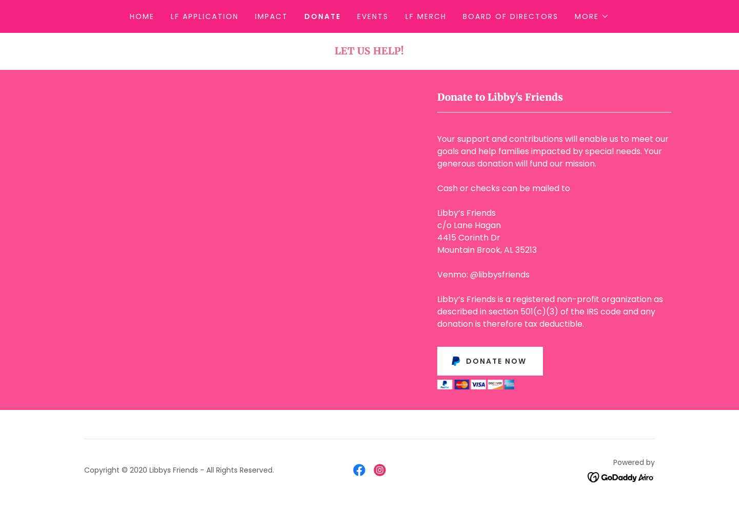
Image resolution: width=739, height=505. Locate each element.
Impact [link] (271, 16)
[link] (359, 470)
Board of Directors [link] (510, 16)
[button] (592, 16)
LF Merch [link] (425, 16)
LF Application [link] (205, 16)
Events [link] (372, 16)
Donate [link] (322, 16)
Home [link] (142, 16)
